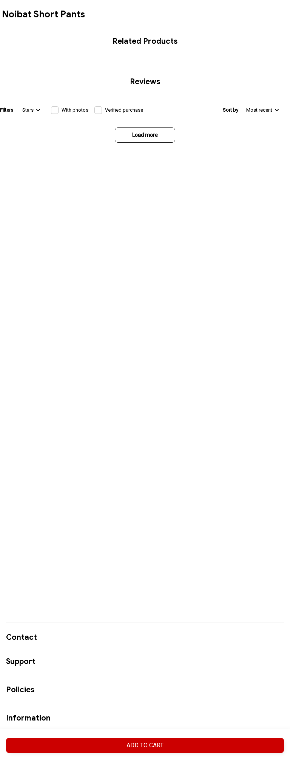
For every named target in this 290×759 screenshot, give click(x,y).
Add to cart (145, 745)
